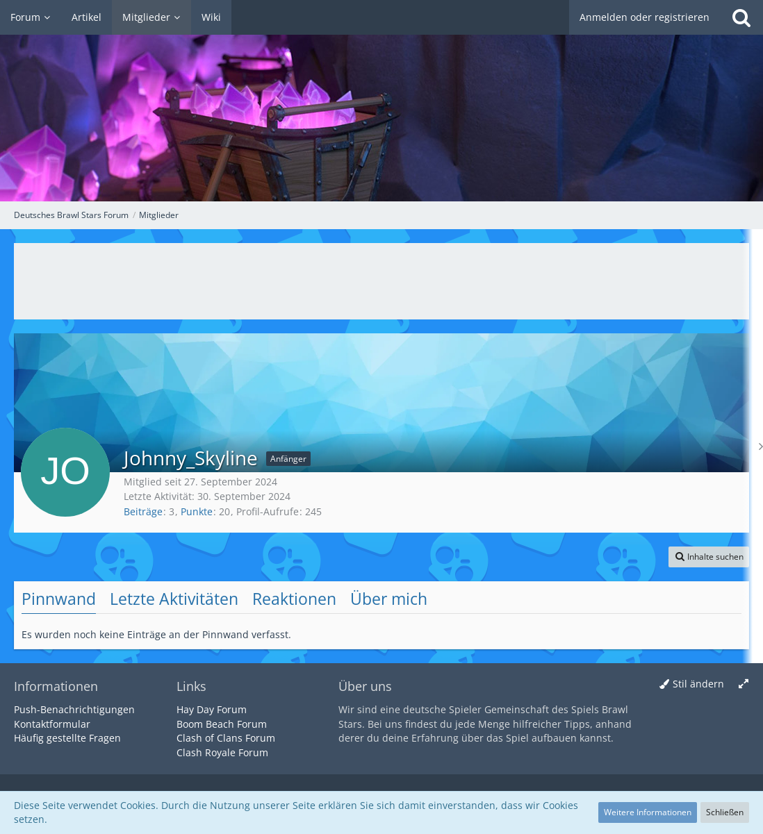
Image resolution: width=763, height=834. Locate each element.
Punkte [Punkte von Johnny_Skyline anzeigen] (197, 511)
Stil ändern (698, 683)
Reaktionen (294, 598)
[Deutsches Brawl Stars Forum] (381, 100)
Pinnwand (59, 598)
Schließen (725, 812)
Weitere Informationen (647, 812)
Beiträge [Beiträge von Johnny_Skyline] (143, 511)
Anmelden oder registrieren (644, 17)
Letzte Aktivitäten (174, 598)
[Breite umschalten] (743, 684)
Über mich (388, 598)
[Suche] (741, 17)
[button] (708, 557)
